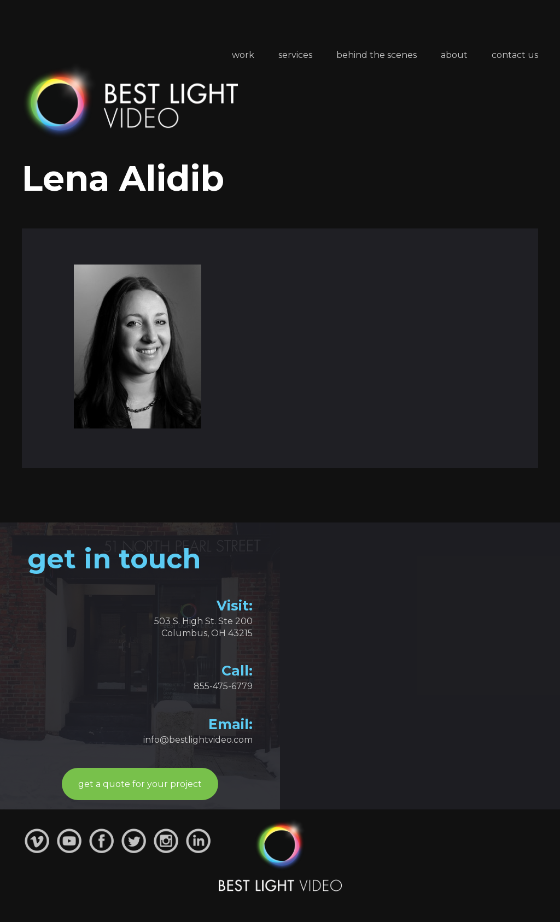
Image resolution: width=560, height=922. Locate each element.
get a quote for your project (140, 784)
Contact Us (515, 55)
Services (295, 55)
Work (243, 55)
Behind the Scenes (376, 55)
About (454, 55)
